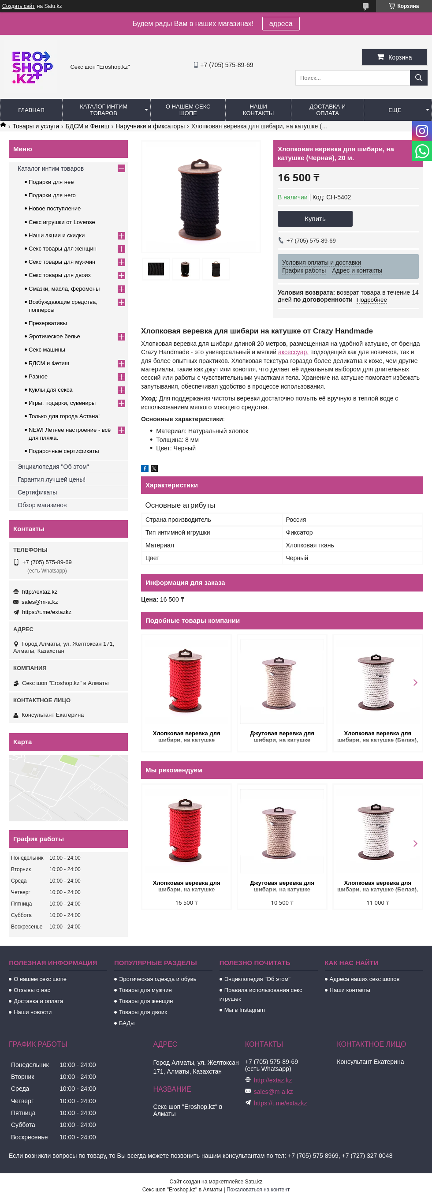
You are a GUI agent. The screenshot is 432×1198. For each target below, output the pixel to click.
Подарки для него (52, 195)
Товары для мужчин (145, 990)
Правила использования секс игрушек (261, 994)
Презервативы (48, 323)
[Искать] (419, 78)
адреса (281, 23)
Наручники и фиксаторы (150, 126)
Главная (31, 110)
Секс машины (47, 349)
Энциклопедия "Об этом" (53, 466)
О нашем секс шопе (188, 109)
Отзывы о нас (32, 990)
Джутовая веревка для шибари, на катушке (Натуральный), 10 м (282, 737)
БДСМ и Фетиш (87, 126)
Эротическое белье (54, 336)
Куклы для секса (51, 389)
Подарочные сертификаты (64, 451)
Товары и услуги (35, 126)
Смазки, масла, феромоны (64, 288)
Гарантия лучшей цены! (52, 479)
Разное (38, 376)
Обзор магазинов (42, 505)
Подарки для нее (51, 182)
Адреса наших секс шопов (365, 979)
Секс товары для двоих (60, 275)
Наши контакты (258, 109)
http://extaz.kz (39, 591)
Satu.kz (253, 1182)
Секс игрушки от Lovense (62, 222)
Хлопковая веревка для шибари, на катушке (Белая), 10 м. (377, 737)
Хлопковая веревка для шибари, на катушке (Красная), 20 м (186, 737)
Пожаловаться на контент (258, 1190)
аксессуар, (293, 352)
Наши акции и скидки (57, 235)
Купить (315, 218)
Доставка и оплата (327, 109)
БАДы (127, 1023)
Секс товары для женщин (63, 248)
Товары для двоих (143, 1012)
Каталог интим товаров (103, 109)
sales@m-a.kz (40, 602)
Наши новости (33, 1012)
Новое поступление (55, 208)
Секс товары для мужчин (62, 261)
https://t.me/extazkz (46, 612)
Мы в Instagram (244, 1010)
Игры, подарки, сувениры (62, 403)
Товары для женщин (146, 1001)
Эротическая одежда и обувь (157, 979)
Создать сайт (18, 6)
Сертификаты (37, 492)
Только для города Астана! (64, 416)
